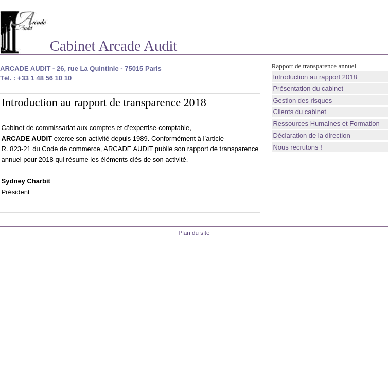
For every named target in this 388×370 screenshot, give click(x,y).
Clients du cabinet (299, 112)
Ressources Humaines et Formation (326, 123)
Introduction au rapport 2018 (315, 77)
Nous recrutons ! (297, 147)
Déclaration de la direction (311, 135)
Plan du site (193, 232)
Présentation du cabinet (308, 88)
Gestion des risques (302, 100)
